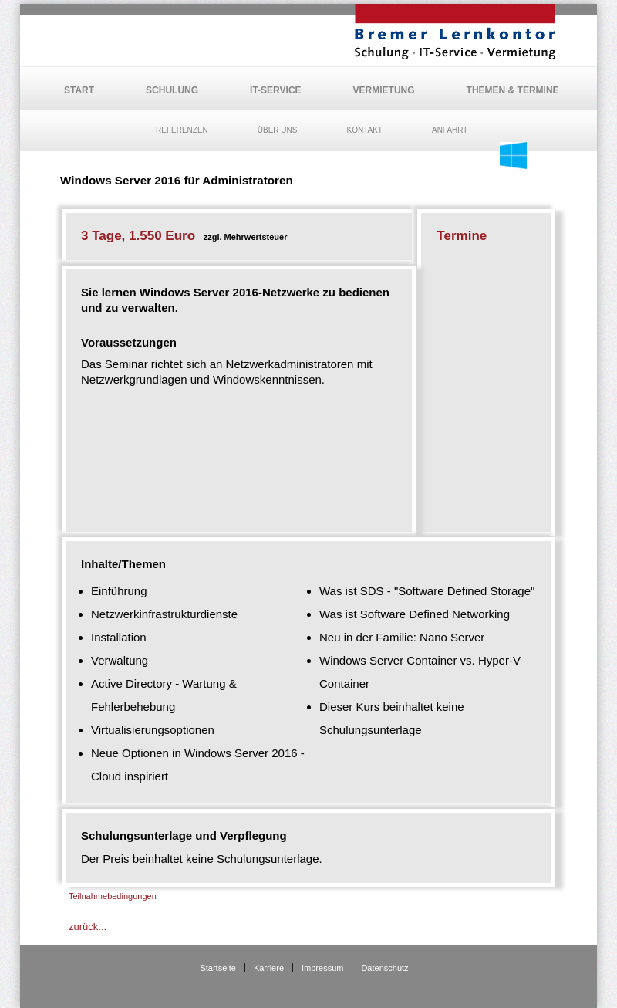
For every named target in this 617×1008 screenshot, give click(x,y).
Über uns (278, 130)
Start (79, 90)
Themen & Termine (513, 90)
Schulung (172, 90)
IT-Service (275, 90)
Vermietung (384, 90)
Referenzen (182, 130)
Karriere (269, 967)
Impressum (322, 967)
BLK (455, 31)
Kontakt (364, 130)
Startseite (217, 967)
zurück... (87, 926)
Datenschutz (384, 967)
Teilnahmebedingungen (113, 896)
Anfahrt (450, 130)
